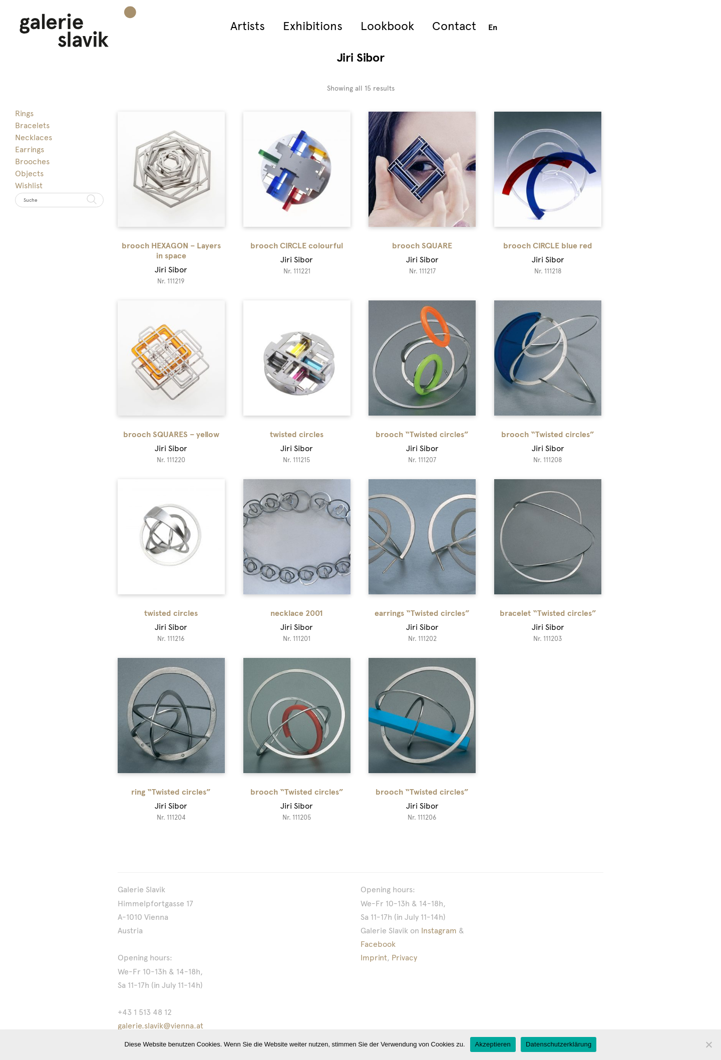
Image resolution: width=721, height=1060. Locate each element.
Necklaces (33, 137)
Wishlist (29, 185)
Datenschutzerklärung (558, 1044)
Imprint (373, 957)
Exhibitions (312, 26)
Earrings (29, 149)
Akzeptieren (493, 1044)
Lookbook (387, 26)
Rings (24, 113)
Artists (247, 26)
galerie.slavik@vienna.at (160, 1025)
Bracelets (32, 125)
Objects (29, 173)
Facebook (378, 944)
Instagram (439, 930)
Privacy (404, 957)
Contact (454, 26)
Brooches (32, 161)
